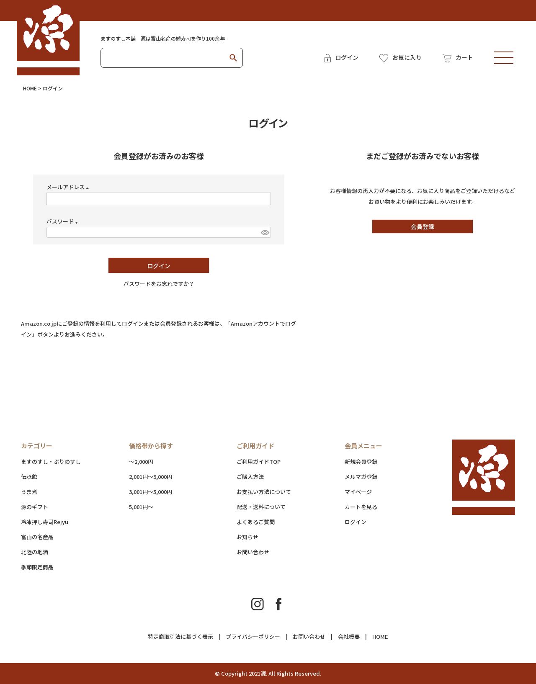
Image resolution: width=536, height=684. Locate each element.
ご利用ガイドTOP (259, 461)
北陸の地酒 (34, 552)
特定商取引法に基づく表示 (180, 636)
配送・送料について (278, 507)
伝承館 (29, 477)
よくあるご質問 (256, 522)
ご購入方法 (250, 477)
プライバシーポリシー (253, 636)
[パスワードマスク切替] (265, 232)
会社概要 (349, 636)
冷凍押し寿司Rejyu (44, 522)
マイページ (358, 492)
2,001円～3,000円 (150, 477)
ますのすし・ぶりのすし (51, 461)
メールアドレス (68, 187)
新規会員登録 (361, 461)
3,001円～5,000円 (150, 492)
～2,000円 (141, 461)
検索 (233, 57)
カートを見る (361, 507)
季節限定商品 (37, 567)
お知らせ (247, 537)
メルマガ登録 (361, 477)
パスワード (63, 221)
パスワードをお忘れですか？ (159, 284)
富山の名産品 (37, 537)
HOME (30, 88)
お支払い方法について (264, 492)
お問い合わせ (253, 552)
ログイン (355, 522)
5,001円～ (141, 507)
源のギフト (34, 507)
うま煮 (29, 492)
